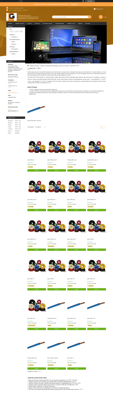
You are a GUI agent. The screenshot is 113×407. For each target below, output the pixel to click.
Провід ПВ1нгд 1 (52, 318)
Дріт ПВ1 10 (70, 358)
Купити (37, 170)
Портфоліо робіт (59, 23)
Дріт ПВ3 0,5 (30, 160)
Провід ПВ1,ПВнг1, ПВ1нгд (34, 120)
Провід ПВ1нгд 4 (32, 358)
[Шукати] (89, 17)
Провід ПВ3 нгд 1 (72, 160)
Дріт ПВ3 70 (30, 278)
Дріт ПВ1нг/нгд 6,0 (52, 358)
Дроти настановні (64, 65)
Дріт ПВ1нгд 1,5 (71, 318)
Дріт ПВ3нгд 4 (51, 199)
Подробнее (74, 4)
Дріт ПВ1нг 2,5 (91, 318)
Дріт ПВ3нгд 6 (71, 199)
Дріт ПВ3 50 (90, 239)
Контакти (37, 23)
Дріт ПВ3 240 (31, 318)
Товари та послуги (34, 65)
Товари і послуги (19, 23)
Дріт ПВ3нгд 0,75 (52, 160)
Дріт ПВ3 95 (50, 278)
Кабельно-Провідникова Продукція (49, 65)
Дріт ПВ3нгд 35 (71, 239)
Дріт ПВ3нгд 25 (51, 239)
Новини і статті (71, 23)
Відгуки (80, 23)
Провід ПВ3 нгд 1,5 (92, 160)
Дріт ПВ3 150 (90, 278)
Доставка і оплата (47, 23)
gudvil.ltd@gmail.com (13, 92)
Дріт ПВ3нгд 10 (91, 199)
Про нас (30, 23)
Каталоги (87, 23)
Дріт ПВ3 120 (70, 278)
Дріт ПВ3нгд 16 (31, 239)
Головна (10, 23)
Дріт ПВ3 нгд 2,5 (31, 199)
